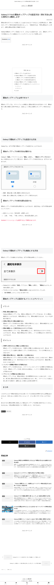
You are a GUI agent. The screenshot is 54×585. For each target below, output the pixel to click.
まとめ (16, 91)
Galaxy (3, 412)
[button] (27, 447)
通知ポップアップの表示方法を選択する (26, 78)
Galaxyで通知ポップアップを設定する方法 (25, 75)
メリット (18, 87)
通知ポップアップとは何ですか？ (23, 73)
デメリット (19, 89)
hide (9, 39)
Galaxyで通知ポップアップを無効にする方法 (26, 82)
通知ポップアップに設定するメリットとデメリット (27, 84)
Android (9, 412)
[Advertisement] (27, 56)
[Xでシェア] (9, 443)
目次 (25, 70)
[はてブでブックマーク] (44, 443)
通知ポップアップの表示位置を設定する (26, 80)
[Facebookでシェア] (27, 443)
